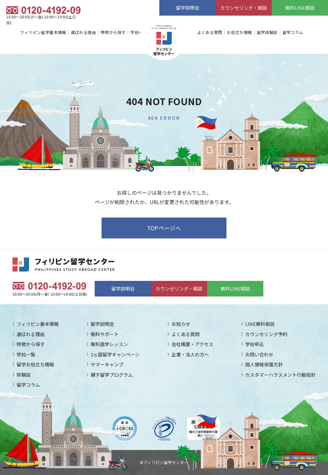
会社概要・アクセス (192, 344)
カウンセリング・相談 (243, 7)
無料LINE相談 (300, 7)
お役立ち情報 (239, 32)
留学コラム (292, 32)
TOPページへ (164, 228)
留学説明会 (187, 7)
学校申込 (254, 344)
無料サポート (105, 334)
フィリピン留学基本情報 (43, 32)
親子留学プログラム (112, 374)
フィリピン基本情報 (38, 324)
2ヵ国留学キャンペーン (115, 354)
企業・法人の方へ (190, 354)
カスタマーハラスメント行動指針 (280, 374)
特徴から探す (113, 32)
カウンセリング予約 (266, 334)
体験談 (24, 374)
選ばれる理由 (83, 32)
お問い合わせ (259, 354)
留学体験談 (267, 32)
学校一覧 (138, 32)
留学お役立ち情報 (35, 364)
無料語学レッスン (109, 344)
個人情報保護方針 (264, 364)
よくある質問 (209, 32)
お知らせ (180, 324)
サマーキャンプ (107, 364)
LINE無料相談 (260, 324)
